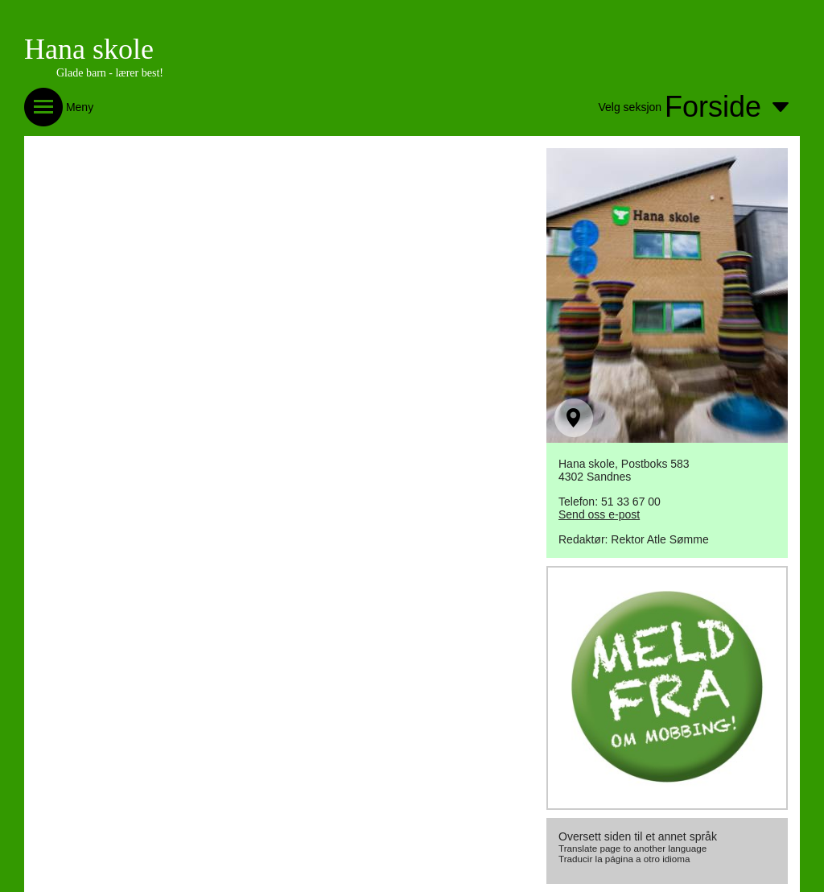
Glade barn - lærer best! (109, 73)
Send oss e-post (599, 514)
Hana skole (89, 49)
